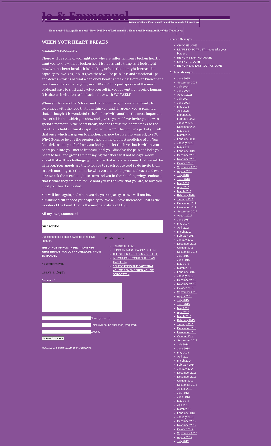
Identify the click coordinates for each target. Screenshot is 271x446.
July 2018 (183, 175)
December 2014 (186, 328)
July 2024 (183, 86)
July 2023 (183, 98)
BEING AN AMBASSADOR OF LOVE (199, 65)
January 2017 (185, 239)
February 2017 (186, 235)
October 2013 (185, 380)
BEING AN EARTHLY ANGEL (195, 57)
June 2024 (183, 90)
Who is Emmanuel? (150, 22)
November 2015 (186, 284)
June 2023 (183, 102)
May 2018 (183, 183)
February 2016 (186, 271)
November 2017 (186, 207)
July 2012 (183, 441)
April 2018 (183, 187)
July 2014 (183, 344)
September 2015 (187, 292)
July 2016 (183, 255)
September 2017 (187, 211)
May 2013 (183, 400)
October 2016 (185, 247)
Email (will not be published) (114, 330)
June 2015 (183, 304)
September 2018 (187, 167)
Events (106, 30)
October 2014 (185, 336)
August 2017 (184, 215)
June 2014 (183, 348)
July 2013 (183, 392)
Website (95, 337)
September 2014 (187, 340)
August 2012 (184, 437)
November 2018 (186, 159)
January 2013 (185, 417)
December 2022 (186, 126)
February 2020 (186, 138)
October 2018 (185, 163)
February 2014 (186, 364)
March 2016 (184, 267)
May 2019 (183, 147)
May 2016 (183, 263)
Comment (48, 280)
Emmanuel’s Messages (62, 30)
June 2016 (183, 259)
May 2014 (183, 352)
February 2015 (186, 320)
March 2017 (184, 231)
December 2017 (186, 203)
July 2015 (183, 300)
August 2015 (184, 296)
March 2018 (184, 191)
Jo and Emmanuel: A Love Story (180, 22)
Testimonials (117, 30)
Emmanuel (50, 50)
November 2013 (186, 376)
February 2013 (186, 413)
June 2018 (183, 179)
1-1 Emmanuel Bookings (139, 30)
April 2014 (183, 356)
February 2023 (186, 118)
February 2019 (186, 151)
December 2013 (186, 372)
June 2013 (183, 396)
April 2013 (183, 404)
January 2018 (185, 199)
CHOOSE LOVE (187, 45)
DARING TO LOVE (188, 61)
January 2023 (185, 122)
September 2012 (187, 433)
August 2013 (184, 388)
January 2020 (185, 143)
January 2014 (185, 368)
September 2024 (187, 82)
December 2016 (186, 243)
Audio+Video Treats (164, 30)
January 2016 (185, 276)
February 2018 (186, 195)
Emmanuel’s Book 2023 (88, 30)
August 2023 (184, 94)
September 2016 (187, 251)
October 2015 (185, 288)
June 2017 (183, 219)
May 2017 (183, 223)
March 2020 (184, 134)
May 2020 (183, 130)
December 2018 (186, 155)
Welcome (134, 22)
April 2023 (183, 110)
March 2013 (184, 408)
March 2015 (184, 316)
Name (100, 323)
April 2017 (183, 227)
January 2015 (185, 324)
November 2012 (186, 425)
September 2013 (187, 384)
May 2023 (183, 106)
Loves (179, 30)
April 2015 (183, 312)
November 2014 (186, 332)
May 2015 (183, 308)
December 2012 (186, 421)
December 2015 (186, 280)
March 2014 (184, 360)
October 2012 (185, 429)
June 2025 (183, 78)
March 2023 (184, 114)
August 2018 (184, 171)
